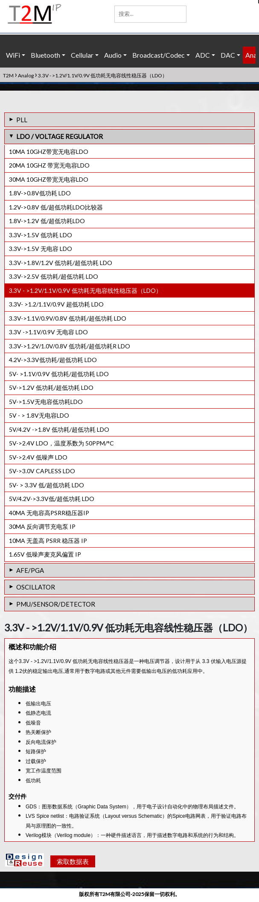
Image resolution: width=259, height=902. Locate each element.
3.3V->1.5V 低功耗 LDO (40, 235)
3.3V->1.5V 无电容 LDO (40, 248)
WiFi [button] (13, 55)
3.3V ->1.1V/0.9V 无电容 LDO (48, 332)
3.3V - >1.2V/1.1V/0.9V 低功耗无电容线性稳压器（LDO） (85, 290)
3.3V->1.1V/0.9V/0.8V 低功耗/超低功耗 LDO (67, 318)
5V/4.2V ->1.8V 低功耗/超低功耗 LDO (59, 429)
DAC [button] (228, 55)
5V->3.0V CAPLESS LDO (42, 471)
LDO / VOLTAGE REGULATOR (59, 136)
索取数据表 (73, 863)
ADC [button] (202, 55)
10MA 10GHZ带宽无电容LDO (48, 151)
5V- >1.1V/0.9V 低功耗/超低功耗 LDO (59, 373)
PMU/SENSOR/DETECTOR (55, 604)
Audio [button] (113, 55)
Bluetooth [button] (45, 55)
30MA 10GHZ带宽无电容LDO (48, 179)
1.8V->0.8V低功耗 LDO (40, 193)
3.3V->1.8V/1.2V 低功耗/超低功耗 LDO (60, 262)
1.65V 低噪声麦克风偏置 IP (45, 554)
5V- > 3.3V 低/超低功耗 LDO (46, 485)
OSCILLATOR (35, 587)
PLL (21, 120)
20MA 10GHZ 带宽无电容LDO (49, 165)
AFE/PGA (30, 570)
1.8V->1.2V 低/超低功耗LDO (47, 220)
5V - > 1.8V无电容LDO (39, 415)
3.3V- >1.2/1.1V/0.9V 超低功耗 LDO (56, 304)
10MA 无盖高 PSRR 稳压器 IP (48, 540)
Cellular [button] (82, 55)
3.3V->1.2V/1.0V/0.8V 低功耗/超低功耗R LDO (69, 346)
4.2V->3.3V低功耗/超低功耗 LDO (53, 359)
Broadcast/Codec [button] (158, 55)
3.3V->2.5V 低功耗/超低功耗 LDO (53, 276)
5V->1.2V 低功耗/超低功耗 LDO (51, 387)
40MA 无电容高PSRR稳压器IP (49, 512)
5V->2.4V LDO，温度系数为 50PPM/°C (61, 443)
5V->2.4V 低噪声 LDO (38, 457)
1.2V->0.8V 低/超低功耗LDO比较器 (56, 207)
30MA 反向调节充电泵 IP (42, 526)
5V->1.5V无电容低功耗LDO (46, 401)
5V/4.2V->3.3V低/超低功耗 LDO (51, 498)
